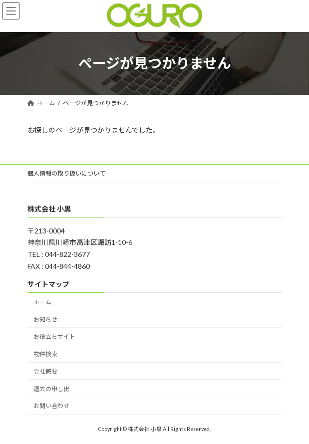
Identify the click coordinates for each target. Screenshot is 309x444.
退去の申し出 (51, 388)
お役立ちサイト (54, 336)
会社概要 (45, 371)
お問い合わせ (51, 406)
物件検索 (45, 354)
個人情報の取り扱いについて (66, 173)
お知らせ (45, 319)
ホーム (42, 302)
